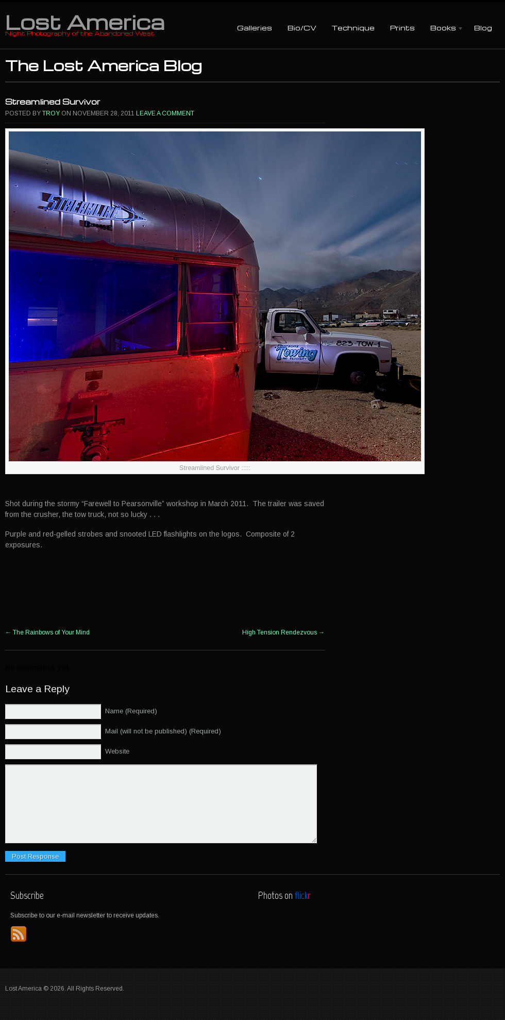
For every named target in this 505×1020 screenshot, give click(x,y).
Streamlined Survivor (52, 101)
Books (443, 28)
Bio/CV (302, 27)
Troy (51, 113)
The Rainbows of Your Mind (47, 632)
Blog (483, 27)
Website (117, 751)
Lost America (84, 21)
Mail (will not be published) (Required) (163, 731)
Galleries (254, 27)
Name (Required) (131, 711)
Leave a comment (165, 113)
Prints (402, 27)
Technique (353, 27)
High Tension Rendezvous (283, 632)
